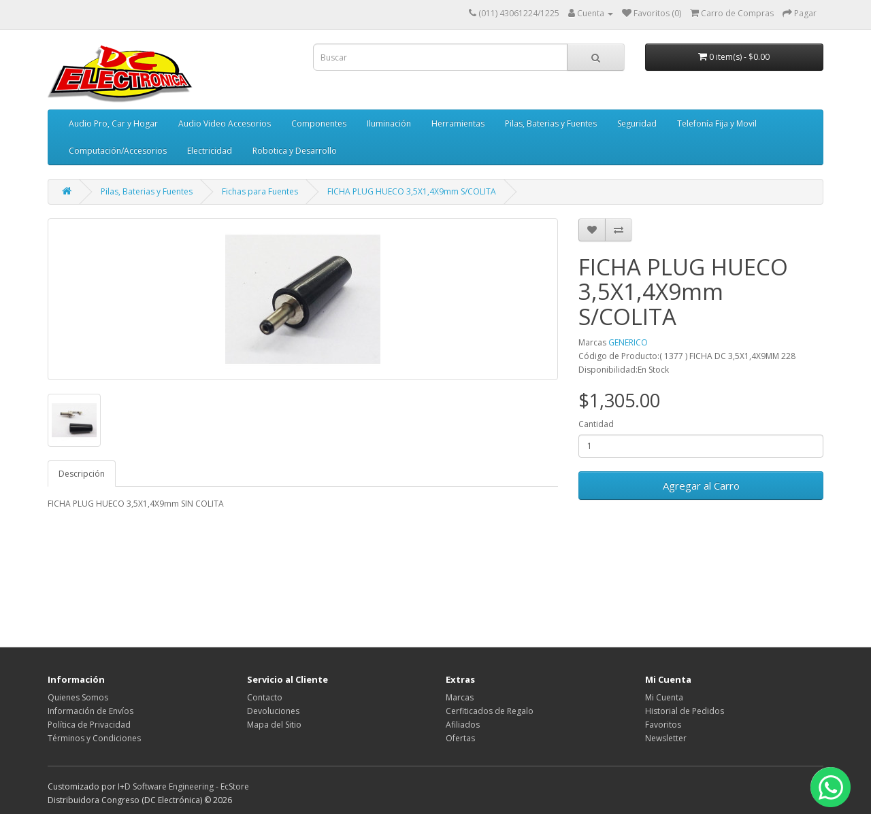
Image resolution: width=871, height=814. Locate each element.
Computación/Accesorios (118, 150)
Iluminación (389, 123)
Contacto (264, 697)
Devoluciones (273, 711)
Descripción (82, 473)
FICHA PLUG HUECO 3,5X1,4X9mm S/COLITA (411, 191)
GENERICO (628, 342)
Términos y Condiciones (94, 738)
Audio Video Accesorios (224, 123)
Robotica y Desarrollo (294, 150)
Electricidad (209, 150)
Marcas (460, 697)
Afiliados (463, 724)
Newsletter (666, 738)
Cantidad (596, 424)
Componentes (318, 123)
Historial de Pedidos (684, 711)
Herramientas (457, 123)
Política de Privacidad (89, 724)
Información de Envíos (90, 711)
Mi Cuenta (664, 697)
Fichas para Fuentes (260, 191)
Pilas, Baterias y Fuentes (551, 123)
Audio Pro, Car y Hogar (113, 123)
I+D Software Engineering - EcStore (183, 786)
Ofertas (460, 738)
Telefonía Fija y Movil (717, 123)
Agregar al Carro (701, 485)
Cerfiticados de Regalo (489, 711)
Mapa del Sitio (274, 724)
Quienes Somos (78, 697)
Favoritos (663, 724)
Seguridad (637, 123)
